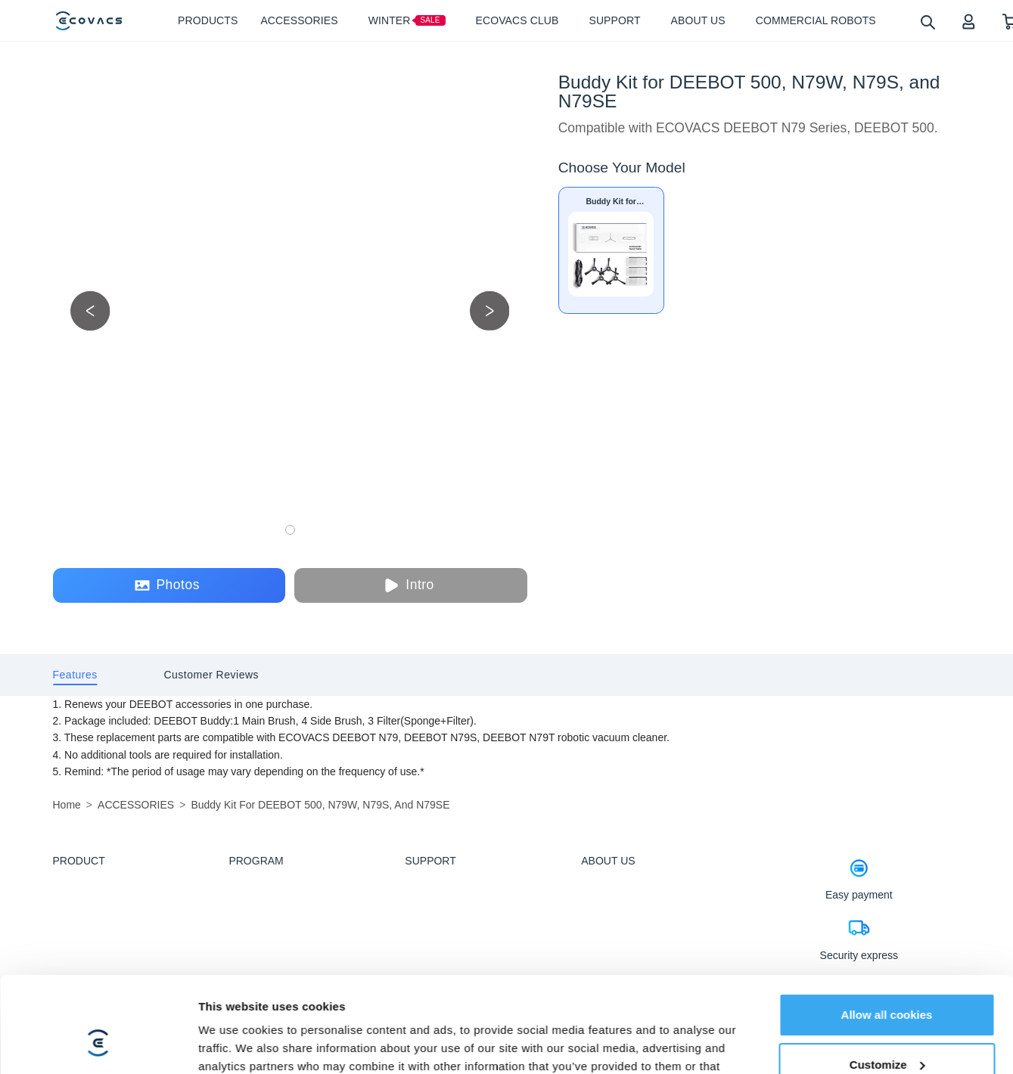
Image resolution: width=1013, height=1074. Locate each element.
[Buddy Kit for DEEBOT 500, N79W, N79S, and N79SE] (611, 250)
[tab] (75, 675)
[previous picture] (90, 310)
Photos (167, 585)
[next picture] (489, 310)
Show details (233, 1044)
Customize (887, 982)
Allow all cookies (887, 933)
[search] (927, 21)
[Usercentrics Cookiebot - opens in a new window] (98, 1044)
